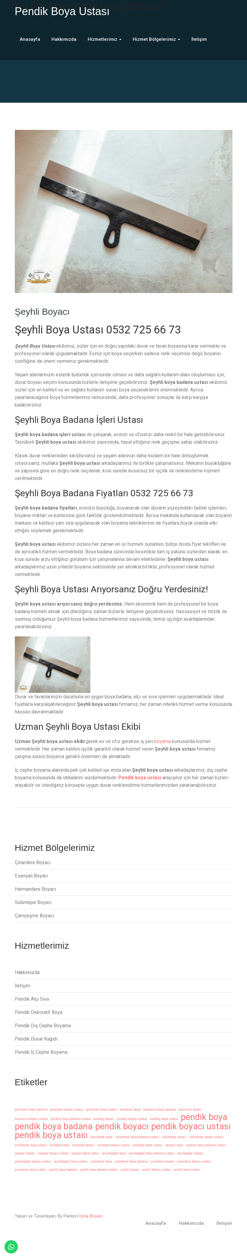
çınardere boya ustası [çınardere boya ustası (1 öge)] (30, 1170)
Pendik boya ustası (139, 777)
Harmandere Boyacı (35, 889)
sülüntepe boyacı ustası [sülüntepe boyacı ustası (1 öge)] (206, 1137)
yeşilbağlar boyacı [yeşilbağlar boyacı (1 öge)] (190, 1153)
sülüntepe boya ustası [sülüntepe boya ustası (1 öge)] (31, 1145)
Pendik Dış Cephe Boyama (43, 1025)
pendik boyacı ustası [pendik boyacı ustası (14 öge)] (191, 1126)
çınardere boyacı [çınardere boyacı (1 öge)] (162, 1161)
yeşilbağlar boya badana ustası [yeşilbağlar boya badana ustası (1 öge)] (151, 1153)
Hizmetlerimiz (105, 39)
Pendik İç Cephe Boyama (41, 1052)
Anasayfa (30, 39)
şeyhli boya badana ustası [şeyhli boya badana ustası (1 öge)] (99, 1170)
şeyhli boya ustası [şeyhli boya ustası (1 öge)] (187, 1170)
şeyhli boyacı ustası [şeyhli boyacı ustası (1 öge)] (156, 1170)
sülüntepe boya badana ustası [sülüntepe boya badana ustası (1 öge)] (137, 1137)
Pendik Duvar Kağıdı (36, 1039)
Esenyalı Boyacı (31, 876)
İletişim (199, 39)
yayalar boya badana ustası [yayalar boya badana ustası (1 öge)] (206, 1145)
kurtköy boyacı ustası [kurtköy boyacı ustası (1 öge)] (132, 1119)
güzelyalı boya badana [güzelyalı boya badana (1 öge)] (31, 1110)
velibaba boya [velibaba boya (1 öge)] (60, 1145)
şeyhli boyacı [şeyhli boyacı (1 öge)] (130, 1170)
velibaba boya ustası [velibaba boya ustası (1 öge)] (147, 1145)
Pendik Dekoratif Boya (38, 1012)
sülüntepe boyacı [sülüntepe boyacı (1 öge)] (174, 1137)
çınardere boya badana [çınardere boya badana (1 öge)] (131, 1161)
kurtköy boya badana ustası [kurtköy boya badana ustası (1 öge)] (71, 1119)
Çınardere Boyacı (32, 862)
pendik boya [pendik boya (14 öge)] (204, 1117)
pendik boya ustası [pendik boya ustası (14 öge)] (51, 1135)
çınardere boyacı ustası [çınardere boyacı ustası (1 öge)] (194, 1161)
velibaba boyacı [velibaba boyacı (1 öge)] (83, 1145)
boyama (162, 741)
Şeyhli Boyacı (42, 312)
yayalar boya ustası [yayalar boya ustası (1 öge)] (85, 1153)
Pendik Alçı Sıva (32, 999)
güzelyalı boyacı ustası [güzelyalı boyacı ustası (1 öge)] (66, 1110)
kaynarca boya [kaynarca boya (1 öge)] (130, 1110)
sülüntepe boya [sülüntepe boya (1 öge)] (101, 1137)
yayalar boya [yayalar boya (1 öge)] (174, 1145)
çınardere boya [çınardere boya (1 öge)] (101, 1161)
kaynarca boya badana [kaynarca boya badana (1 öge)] (159, 1110)
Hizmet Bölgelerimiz (156, 39)
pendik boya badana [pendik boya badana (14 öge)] (54, 1126)
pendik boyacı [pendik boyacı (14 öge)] (121, 1126)
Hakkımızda (63, 39)
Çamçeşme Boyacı (34, 916)
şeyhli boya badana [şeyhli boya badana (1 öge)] (63, 1170)
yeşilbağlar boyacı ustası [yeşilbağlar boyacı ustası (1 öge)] (33, 1161)
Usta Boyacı (91, 1216)
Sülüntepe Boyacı (33, 902)
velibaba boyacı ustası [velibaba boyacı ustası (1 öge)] (113, 1145)
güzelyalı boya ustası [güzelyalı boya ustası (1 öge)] (101, 1110)
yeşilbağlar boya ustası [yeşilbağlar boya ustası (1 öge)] (71, 1161)
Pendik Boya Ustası (62, 11)
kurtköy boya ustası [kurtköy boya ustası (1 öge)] (164, 1119)
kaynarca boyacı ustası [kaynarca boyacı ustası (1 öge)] (31, 1119)
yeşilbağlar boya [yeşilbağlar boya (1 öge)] (114, 1153)
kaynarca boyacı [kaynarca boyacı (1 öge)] (190, 1110)
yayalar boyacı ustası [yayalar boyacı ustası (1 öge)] (53, 1153)
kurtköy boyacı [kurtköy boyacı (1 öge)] (103, 1119)
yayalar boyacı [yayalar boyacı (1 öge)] (25, 1153)
